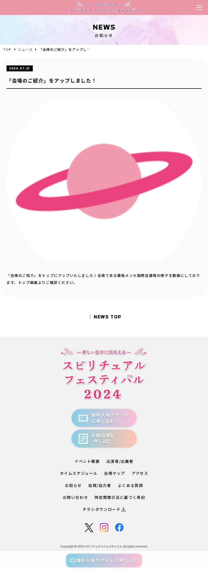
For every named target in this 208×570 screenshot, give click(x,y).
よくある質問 (130, 485)
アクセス (140, 473)
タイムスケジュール (79, 473)
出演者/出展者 (120, 461)
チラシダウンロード (104, 509)
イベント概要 (87, 461)
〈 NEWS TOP (104, 316)
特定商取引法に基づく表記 (120, 497)
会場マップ (114, 473)
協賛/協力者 (99, 485)
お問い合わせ (75, 497)
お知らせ (73, 485)
